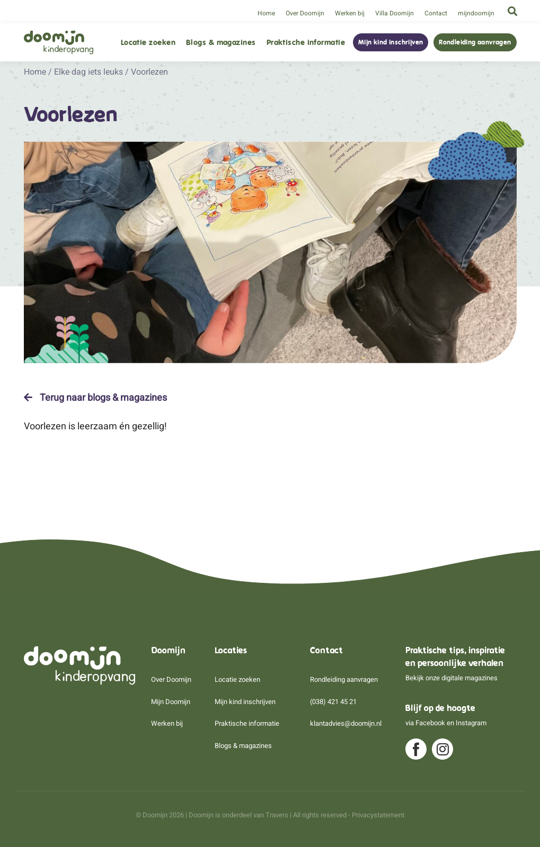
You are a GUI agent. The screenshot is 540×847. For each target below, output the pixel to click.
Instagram (471, 723)
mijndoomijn (476, 13)
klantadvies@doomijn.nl (346, 723)
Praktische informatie (306, 43)
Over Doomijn (305, 13)
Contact (435, 13)
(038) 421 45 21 (333, 702)
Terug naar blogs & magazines (95, 397)
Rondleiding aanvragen (475, 42)
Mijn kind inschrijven (390, 42)
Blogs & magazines (221, 43)
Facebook (430, 723)
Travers (276, 815)
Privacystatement (378, 815)
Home (266, 13)
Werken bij (350, 13)
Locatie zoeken (148, 43)
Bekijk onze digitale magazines (451, 678)
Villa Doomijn (394, 13)
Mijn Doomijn (170, 702)
